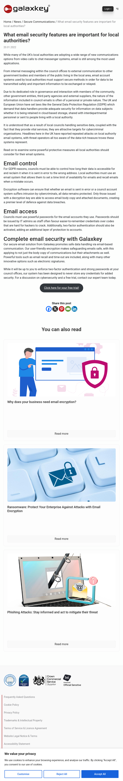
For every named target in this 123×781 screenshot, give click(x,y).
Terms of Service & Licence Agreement (25, 728)
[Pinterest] (61, 309)
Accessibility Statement (17, 743)
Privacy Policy (11, 712)
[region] (61, 764)
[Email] (68, 309)
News (17, 21)
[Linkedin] (74, 309)
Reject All (62, 774)
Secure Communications (39, 21)
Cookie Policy (11, 704)
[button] (117, 9)
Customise (23, 774)
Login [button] (107, 9)
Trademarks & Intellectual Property (23, 720)
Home (7, 21)
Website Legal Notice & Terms (20, 736)
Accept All (100, 774)
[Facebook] (49, 309)
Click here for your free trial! (61, 288)
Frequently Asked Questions (19, 697)
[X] (55, 309)
